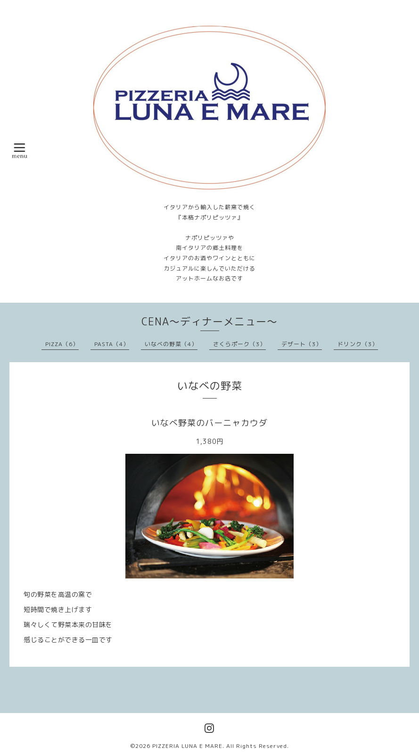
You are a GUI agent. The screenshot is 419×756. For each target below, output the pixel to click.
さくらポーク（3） (239, 344)
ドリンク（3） (357, 344)
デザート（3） (301, 344)
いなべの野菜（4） (171, 344)
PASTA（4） (111, 344)
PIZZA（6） (62, 344)
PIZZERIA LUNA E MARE (187, 746)
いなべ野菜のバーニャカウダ (209, 423)
